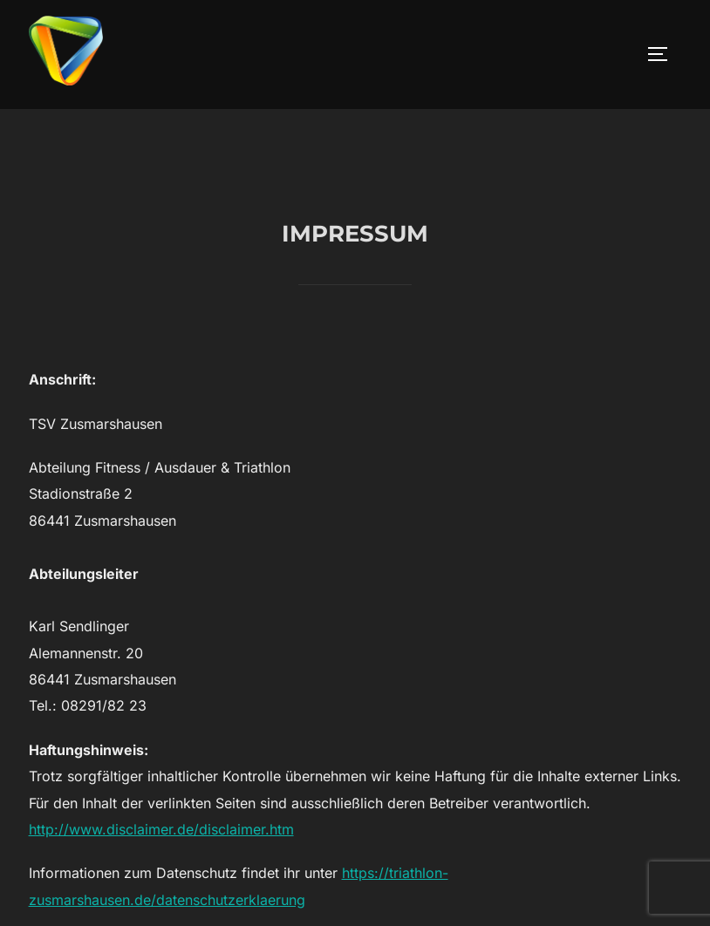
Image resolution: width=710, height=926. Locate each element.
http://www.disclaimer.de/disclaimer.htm (161, 868)
